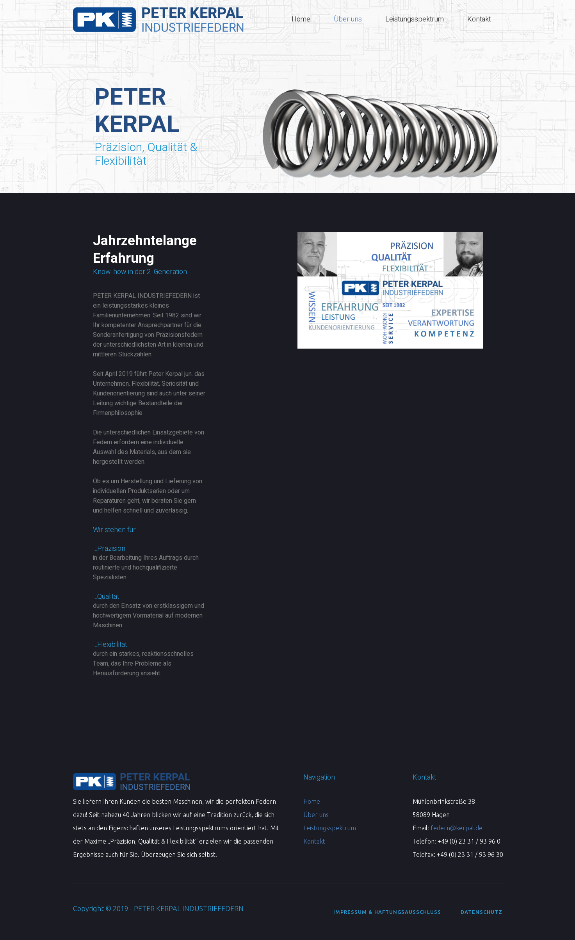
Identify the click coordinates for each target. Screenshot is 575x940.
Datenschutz (481, 912)
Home (311, 801)
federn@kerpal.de (456, 827)
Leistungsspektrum (329, 827)
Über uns (316, 814)
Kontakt (314, 841)
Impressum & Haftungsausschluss (387, 912)
